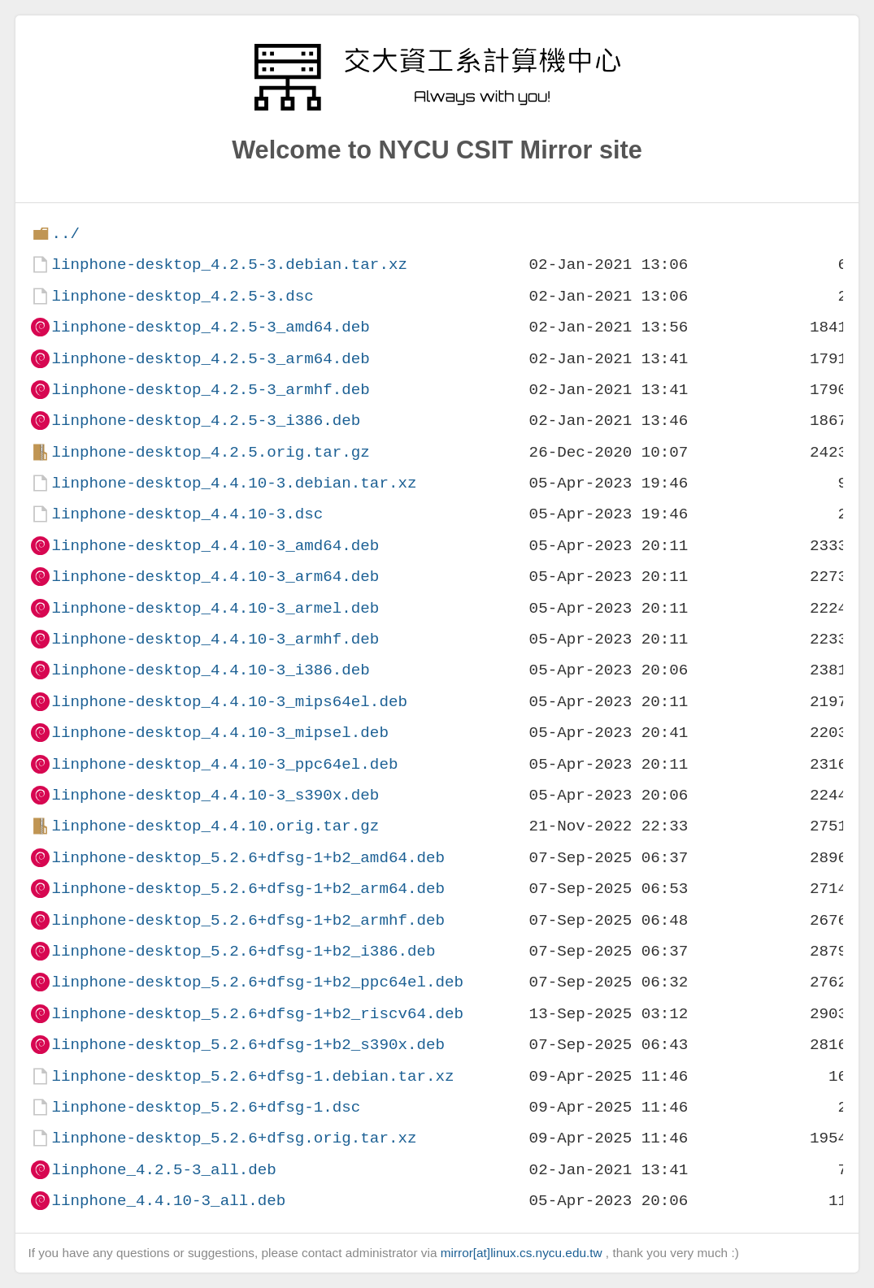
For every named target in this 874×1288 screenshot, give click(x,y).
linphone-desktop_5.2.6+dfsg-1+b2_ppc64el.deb (257, 982)
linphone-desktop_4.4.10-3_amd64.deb (215, 546)
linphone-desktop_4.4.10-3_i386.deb (210, 670)
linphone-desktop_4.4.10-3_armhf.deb (215, 639)
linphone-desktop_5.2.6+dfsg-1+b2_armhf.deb (248, 920)
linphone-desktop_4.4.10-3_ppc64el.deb (224, 764)
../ (65, 234)
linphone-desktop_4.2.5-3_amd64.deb (210, 327)
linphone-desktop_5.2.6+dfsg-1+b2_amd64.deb (248, 858)
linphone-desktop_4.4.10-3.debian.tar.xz (233, 483)
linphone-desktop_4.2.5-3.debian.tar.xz (229, 264)
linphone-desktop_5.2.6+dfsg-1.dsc (205, 1107)
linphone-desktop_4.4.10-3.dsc (187, 514)
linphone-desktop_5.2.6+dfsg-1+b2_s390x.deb (248, 1045)
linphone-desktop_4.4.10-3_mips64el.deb (229, 702)
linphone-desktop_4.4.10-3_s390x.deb (215, 795)
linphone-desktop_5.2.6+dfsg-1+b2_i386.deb (243, 951)
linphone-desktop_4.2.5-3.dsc (182, 296)
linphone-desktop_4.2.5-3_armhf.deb (210, 390)
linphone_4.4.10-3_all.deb (168, 1201)
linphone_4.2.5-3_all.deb (163, 1170)
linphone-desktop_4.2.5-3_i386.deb (205, 421)
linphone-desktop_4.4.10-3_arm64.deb (215, 577)
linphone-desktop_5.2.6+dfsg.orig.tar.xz (233, 1138)
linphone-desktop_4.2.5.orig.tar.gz (210, 452)
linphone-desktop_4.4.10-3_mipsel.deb (219, 733)
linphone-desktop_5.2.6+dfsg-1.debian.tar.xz (252, 1076)
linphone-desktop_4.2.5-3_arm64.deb (210, 359)
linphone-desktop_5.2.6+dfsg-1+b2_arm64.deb (248, 889)
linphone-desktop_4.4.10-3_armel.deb (215, 608)
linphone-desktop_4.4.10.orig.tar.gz (215, 826)
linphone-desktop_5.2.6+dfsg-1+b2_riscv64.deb (257, 1014)
